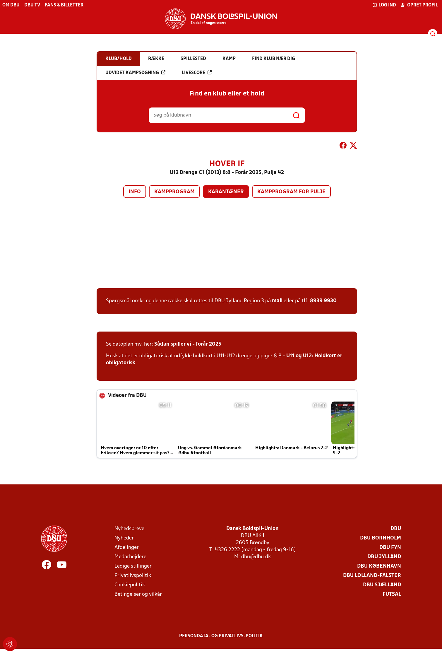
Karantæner (226, 191)
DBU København (379, 566)
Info (135, 191)
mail (277, 300)
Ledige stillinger (133, 566)
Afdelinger (126, 547)
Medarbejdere (130, 556)
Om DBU (11, 5)
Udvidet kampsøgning (135, 72)
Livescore (197, 72)
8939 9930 (323, 300)
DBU (395, 528)
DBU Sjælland (382, 585)
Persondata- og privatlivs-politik (221, 636)
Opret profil (419, 5)
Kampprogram (174, 191)
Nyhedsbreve (129, 528)
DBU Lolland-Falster (372, 575)
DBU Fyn (390, 547)
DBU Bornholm (380, 538)
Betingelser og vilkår (138, 594)
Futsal (392, 594)
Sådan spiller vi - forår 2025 (187, 344)
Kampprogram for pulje (291, 191)
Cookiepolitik (129, 585)
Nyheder (124, 538)
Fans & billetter (64, 5)
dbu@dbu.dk (256, 556)
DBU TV (32, 5)
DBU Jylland (384, 556)
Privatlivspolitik (132, 575)
